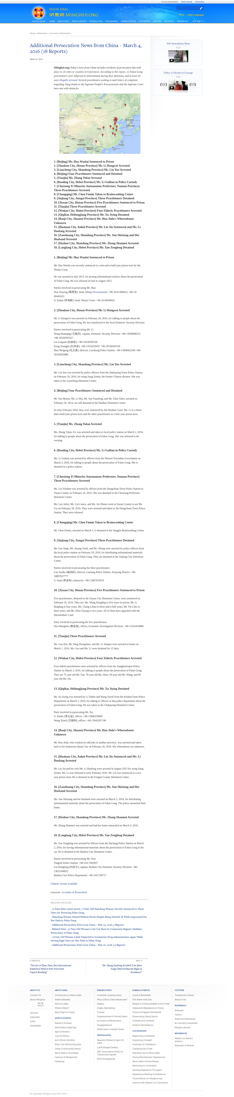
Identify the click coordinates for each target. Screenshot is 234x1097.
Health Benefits (62, 999)
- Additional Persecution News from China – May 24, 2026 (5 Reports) (87, 924)
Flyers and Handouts (185, 1019)
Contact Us (35, 995)
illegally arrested (68, 80)
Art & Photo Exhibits (65, 1040)
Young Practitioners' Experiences (148, 1057)
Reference (182, 21)
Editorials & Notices (184, 1045)
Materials (169, 21)
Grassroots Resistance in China (148, 1008)
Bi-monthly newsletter (186, 1023)
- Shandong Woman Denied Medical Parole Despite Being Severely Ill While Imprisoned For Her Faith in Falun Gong (99, 918)
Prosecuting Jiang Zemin (145, 1016)
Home (52, 21)
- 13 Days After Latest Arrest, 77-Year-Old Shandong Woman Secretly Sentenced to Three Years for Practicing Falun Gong (97, 910)
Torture (100, 1012)
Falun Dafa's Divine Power (145, 1061)
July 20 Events (62, 1036)
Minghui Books (182, 1027)
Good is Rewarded (141, 995)
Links (32, 1021)
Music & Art (180, 999)
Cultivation (144, 21)
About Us (35, 990)
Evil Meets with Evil (142, 999)
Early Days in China (65, 1012)
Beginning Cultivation (143, 1036)
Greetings (60, 1061)
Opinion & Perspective (66, 1057)
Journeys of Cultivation (144, 1044)
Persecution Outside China (110, 1029)
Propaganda (111, 21)
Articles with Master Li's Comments (150, 1082)
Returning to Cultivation (144, 1065)
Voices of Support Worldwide (146, 1012)
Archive (34, 1013)
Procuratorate (100, 292)
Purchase (199, 2)
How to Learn (61, 1004)
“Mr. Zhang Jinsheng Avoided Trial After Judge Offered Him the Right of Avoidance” (122, 969)
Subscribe (35, 1017)
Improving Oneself (142, 1040)
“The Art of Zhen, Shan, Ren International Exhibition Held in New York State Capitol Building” (50, 969)
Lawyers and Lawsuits (143, 1020)
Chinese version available (64, 883)
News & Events (79, 21)
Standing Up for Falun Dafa (146, 1053)
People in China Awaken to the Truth (151, 1004)
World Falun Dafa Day (65, 1027)
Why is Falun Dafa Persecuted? (112, 999)
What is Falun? (62, 1008)
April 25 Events (62, 1031)
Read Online (186, 2)
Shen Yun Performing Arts (68, 1044)
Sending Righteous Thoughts (147, 1070)
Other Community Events (68, 1049)
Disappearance (104, 1025)
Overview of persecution (109, 995)
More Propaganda (106, 1059)
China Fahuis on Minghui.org (147, 1078)
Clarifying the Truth (142, 1049)
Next (138, 961)
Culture (157, 21)
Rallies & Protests (63, 1023)
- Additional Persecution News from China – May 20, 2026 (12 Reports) (88, 945)
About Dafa (63, 21)
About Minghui (37, 999)
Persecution (96, 21)
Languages (35, 1025)
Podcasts (179, 1010)
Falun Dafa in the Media (66, 1053)
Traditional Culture (184, 995)
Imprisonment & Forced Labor (112, 1016)
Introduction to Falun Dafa (68, 995)
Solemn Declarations (142, 1025)
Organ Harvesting (106, 1008)
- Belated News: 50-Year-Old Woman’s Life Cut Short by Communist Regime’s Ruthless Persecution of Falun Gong (96, 930)
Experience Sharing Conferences (149, 1074)
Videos (178, 1014)
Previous (36, 961)
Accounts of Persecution (60, 33)
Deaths (100, 1004)
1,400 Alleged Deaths (107, 1047)
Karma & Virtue (128, 21)
